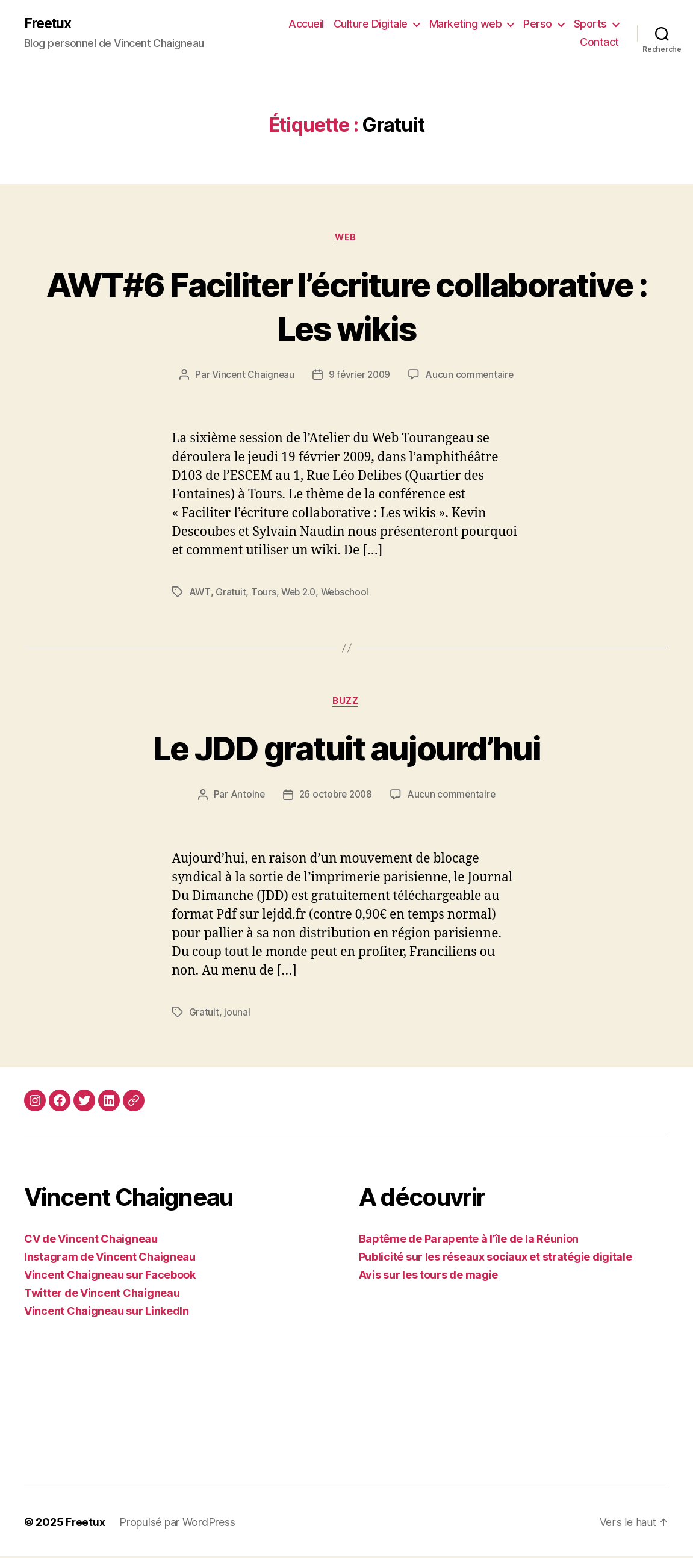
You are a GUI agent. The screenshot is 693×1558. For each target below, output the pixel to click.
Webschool (348, 594)
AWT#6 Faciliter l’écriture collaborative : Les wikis (346, 306)
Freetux (49, 24)
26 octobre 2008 (335, 796)
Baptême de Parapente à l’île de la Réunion (469, 1240)
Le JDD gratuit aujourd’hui (347, 749)
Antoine (245, 796)
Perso (537, 24)
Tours (263, 594)
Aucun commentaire (471, 376)
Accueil (306, 24)
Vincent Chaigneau (251, 376)
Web (346, 238)
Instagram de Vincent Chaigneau (110, 1258)
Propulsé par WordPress (177, 1524)
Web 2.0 (300, 594)
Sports (590, 24)
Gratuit (231, 594)
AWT (200, 594)
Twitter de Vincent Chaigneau (101, 1294)
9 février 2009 (359, 376)
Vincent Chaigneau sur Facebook (110, 1276)
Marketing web (465, 24)
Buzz (346, 703)
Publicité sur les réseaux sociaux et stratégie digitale (495, 1258)
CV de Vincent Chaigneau (91, 1240)
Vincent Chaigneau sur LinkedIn (106, 1312)
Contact (599, 42)
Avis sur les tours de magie (429, 1276)
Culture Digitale (371, 24)
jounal (237, 1014)
